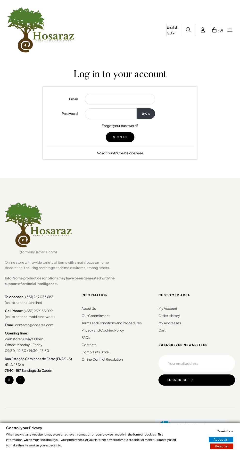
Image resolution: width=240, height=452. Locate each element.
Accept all (221, 439)
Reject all (221, 446)
